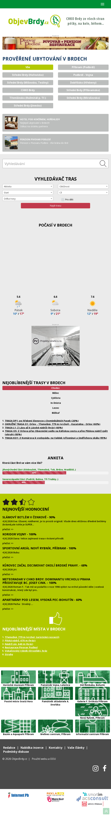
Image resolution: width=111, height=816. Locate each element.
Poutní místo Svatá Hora (18, 693)
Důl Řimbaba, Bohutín (92, 676)
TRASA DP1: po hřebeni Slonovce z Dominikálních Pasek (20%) (42, 420)
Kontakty (55, 747)
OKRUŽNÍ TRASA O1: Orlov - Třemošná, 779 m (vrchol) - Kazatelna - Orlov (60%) (52, 424)
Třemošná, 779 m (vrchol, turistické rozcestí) (32, 637)
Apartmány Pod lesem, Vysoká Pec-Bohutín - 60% (42, 600)
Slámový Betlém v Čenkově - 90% (28, 517)
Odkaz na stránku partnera (34, 126)
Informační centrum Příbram (92, 726)
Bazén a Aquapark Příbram (18, 726)
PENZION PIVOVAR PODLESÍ (35, 139)
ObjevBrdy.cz (19, 759)
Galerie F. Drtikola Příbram (92, 693)
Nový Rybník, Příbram (92, 709)
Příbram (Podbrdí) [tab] (83, 67)
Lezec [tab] (55, 407)
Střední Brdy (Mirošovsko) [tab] (83, 98)
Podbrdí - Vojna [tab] (83, 75)
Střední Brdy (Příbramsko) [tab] (83, 90)
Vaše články (75, 747)
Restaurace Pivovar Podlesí (21, 647)
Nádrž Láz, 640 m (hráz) (19, 644)
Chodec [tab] (55, 387)
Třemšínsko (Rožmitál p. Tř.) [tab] (27, 98)
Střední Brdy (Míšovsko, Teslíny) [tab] (27, 82)
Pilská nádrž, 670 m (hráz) (20, 640)
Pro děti (67, 199)
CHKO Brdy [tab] (28, 90)
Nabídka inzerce (32, 747)
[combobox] (27, 186)
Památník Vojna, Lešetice (55, 676)
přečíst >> (7, 529)
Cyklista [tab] (55, 397)
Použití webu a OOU (44, 759)
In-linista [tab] (56, 402)
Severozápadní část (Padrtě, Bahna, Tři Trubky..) (30, 479)
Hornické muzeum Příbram (18, 676)
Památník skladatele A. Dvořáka (55, 693)
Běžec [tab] (55, 392)
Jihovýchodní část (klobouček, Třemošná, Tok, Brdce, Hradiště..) (39, 469)
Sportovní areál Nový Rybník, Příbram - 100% (39, 548)
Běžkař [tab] (56, 412)
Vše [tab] (28, 67)
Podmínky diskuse (16, 752)
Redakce (9, 747)
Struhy (9, 654)
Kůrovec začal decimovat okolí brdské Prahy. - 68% (44, 565)
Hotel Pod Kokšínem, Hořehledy (40, 119)
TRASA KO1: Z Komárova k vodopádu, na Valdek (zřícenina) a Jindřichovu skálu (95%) (56, 437)
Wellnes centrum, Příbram (55, 726)
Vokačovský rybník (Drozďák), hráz (26, 650)
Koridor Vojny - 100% (19, 534)
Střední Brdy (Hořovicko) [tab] (28, 75)
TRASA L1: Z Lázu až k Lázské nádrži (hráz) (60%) (34, 427)
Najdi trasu (55, 205)
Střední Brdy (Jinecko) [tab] (28, 105)
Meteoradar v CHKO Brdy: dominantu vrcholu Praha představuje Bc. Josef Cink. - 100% (46, 581)
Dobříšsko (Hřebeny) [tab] (83, 82)
